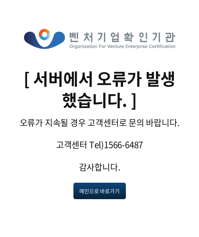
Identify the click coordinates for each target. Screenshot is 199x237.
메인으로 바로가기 (99, 191)
